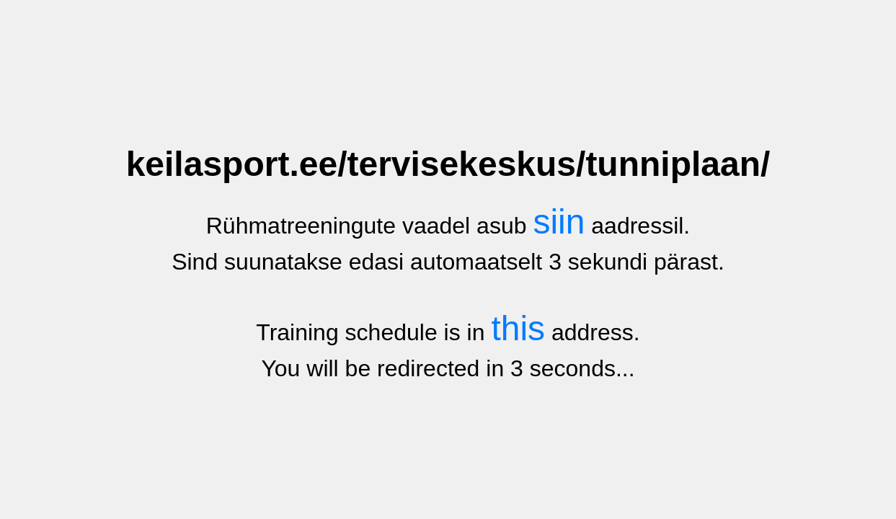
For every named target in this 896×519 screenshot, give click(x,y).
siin (559, 222)
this (518, 328)
